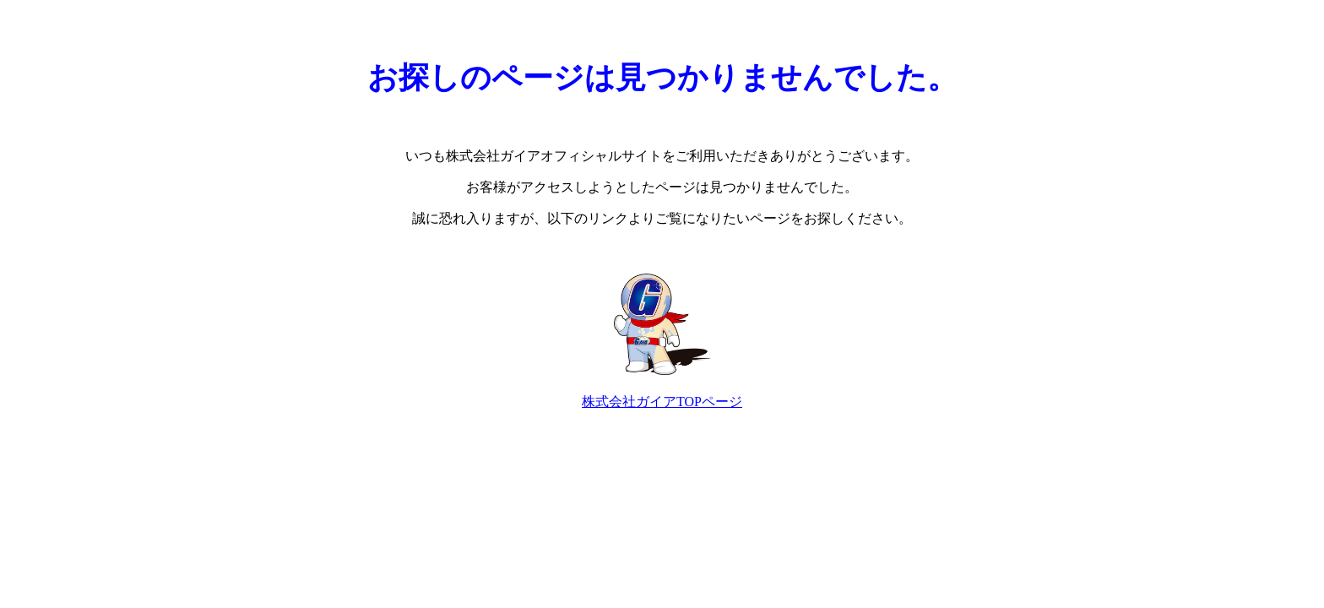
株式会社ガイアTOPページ (662, 401)
